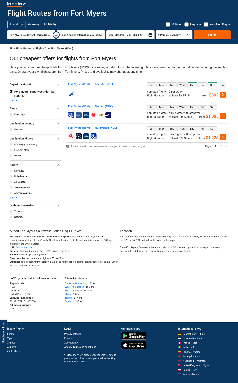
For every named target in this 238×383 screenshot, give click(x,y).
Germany (18, 129)
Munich (18, 155)
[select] (223, 95)
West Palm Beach (74, 286)
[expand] (223, 85)
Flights (11, 334)
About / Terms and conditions (80, 347)
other (14, 100)
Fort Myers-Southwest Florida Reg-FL (34, 93)
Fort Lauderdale (73, 290)
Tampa (68, 297)
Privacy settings (72, 334)
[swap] (56, 34)
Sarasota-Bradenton (75, 283)
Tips (9, 338)
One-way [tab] (33, 24)
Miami (68, 294)
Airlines (11, 342)
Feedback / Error (3, 332)
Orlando (69, 301)
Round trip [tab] (16, 24)
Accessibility (71, 342)
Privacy (68, 338)
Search (212, 34)
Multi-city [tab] (50, 24)
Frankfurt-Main (21, 150)
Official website (24, 247)
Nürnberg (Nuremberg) (25, 144)
